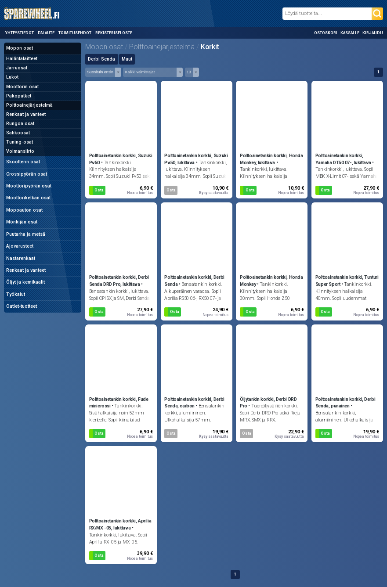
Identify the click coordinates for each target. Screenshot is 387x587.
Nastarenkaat (20, 258)
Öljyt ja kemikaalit (25, 282)
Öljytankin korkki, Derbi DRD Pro (268, 402)
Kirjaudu (372, 33)
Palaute (46, 33)
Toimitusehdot (74, 33)
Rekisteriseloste (113, 33)
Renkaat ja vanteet (26, 114)
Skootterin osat (23, 162)
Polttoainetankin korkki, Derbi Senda (194, 280)
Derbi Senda (101, 59)
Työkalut (15, 294)
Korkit (210, 47)
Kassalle (349, 33)
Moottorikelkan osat (28, 198)
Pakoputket (18, 96)
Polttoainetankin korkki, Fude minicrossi (118, 402)
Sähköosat (18, 133)
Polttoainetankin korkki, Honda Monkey (271, 280)
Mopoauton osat (24, 210)
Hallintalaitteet (21, 58)
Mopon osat (19, 48)
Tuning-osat (19, 142)
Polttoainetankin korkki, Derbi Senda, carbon (194, 402)
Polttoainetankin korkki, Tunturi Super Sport (346, 280)
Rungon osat (20, 123)
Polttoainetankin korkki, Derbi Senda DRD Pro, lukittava (119, 280)
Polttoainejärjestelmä (29, 105)
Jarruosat (16, 68)
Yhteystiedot (19, 33)
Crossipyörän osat (26, 174)
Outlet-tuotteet (21, 306)
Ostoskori (325, 33)
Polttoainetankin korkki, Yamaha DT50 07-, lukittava (343, 159)
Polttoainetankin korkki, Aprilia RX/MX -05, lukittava (120, 524)
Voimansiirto (20, 151)
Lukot (12, 77)
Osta (99, 190)
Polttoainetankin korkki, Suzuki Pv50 (120, 159)
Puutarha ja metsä (25, 234)
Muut (127, 59)
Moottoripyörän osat (28, 186)
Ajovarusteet (19, 246)
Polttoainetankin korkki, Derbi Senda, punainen (345, 402)
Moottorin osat (22, 87)
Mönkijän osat (21, 222)
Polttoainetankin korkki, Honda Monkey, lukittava (271, 159)
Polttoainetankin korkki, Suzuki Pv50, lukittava (196, 159)
